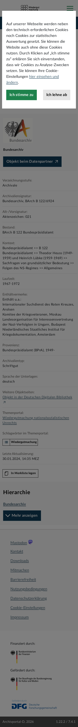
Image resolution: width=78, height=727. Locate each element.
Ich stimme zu (21, 115)
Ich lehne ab (56, 115)
